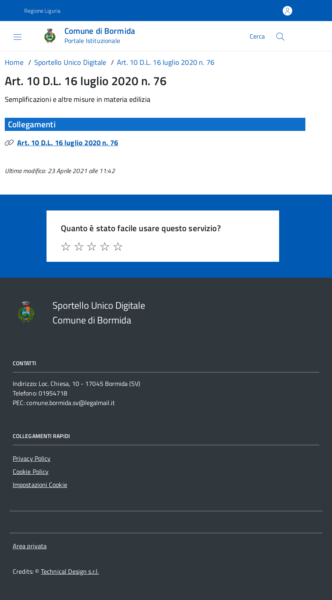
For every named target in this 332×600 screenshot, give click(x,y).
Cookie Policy (31, 471)
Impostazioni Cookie (40, 484)
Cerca (257, 36)
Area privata (30, 546)
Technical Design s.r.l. (70, 571)
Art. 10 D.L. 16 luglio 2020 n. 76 (67, 142)
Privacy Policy (31, 458)
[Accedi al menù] (11, 36)
